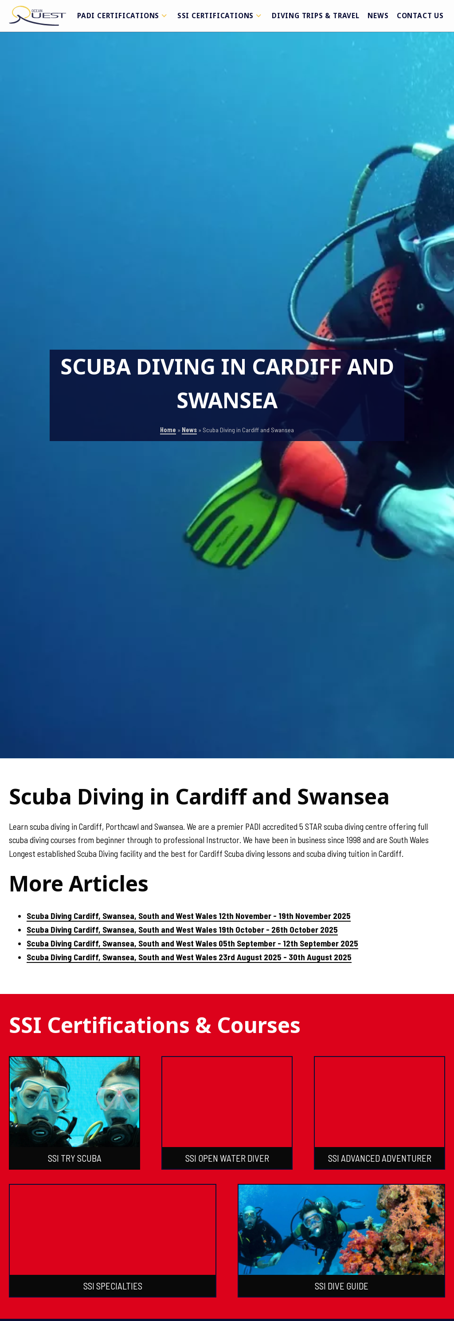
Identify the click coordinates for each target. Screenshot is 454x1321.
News (378, 15)
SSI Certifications (220, 15)
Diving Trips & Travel (316, 15)
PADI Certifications (123, 15)
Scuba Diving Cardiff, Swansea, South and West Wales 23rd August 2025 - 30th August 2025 (189, 957)
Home (168, 430)
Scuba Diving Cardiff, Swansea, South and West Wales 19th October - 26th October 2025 (182, 929)
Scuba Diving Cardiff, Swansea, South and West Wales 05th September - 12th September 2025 (192, 943)
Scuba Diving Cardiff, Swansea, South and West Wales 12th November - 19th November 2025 (189, 916)
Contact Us (420, 15)
